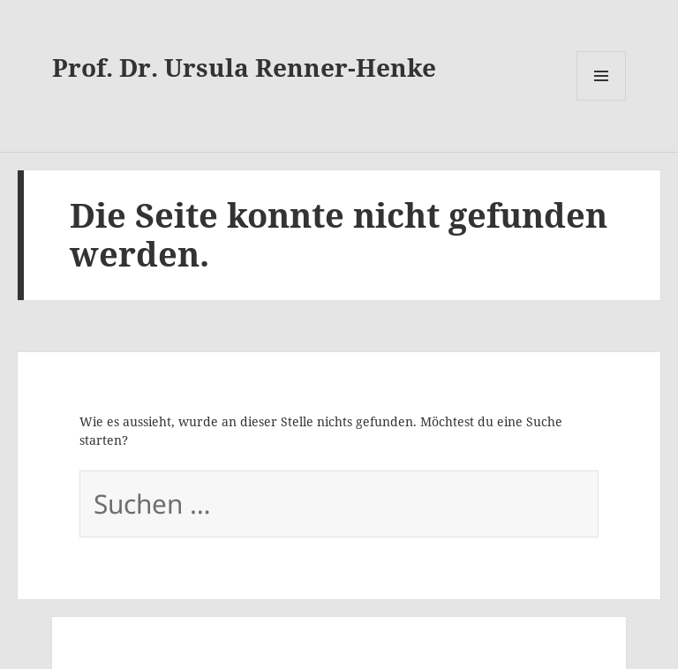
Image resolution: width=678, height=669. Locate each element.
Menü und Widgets (601, 76)
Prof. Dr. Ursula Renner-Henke (244, 67)
